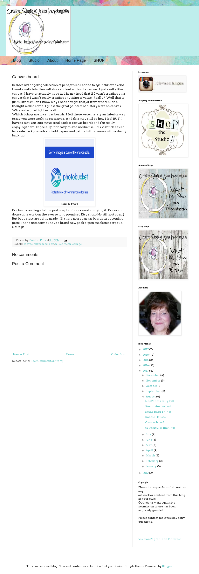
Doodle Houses (155, 416)
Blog (17, 60)
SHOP (99, 60)
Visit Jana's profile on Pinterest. (159, 539)
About (52, 60)
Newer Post (21, 354)
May (149, 445)
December (153, 375)
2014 (146, 365)
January (151, 466)
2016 (146, 354)
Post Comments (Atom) (47, 360)
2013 (146, 370)
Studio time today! (158, 406)
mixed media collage (68, 244)
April (150, 450)
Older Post (118, 354)
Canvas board (154, 422)
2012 (146, 472)
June (149, 439)
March (151, 455)
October (152, 385)
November (153, 380)
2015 (146, 359)
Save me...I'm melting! (160, 427)
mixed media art (44, 244)
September (153, 391)
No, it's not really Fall (159, 401)
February (152, 460)
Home (70, 354)
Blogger (167, 566)
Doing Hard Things (158, 411)
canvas (28, 244)
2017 (146, 349)
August (151, 396)
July (149, 434)
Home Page (75, 60)
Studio (34, 60)
